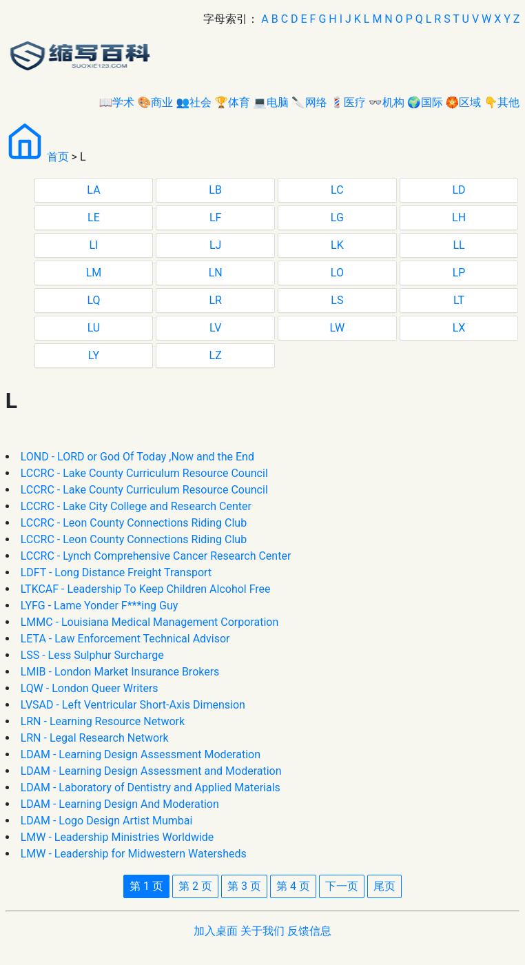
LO (337, 272)
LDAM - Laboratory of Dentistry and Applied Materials (150, 787)
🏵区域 (464, 102)
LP (459, 272)
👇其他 (501, 102)
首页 (58, 156)
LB (215, 189)
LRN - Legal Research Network (95, 737)
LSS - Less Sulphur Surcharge (92, 655)
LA (93, 189)
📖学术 (117, 102)
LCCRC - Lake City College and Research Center (136, 506)
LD (458, 189)
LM (94, 272)
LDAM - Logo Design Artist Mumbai (107, 820)
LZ (215, 355)
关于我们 (262, 930)
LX (459, 327)
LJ (215, 245)
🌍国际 (425, 102)
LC (337, 189)
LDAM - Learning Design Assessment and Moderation (151, 771)
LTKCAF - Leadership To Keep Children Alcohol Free (146, 589)
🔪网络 (309, 102)
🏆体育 (232, 102)
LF (215, 217)
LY (93, 355)
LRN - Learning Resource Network (103, 721)
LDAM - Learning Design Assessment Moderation (140, 754)
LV (215, 327)
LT (458, 300)
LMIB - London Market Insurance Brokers (120, 671)
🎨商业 (155, 102)
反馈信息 (309, 930)
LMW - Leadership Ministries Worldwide (117, 837)
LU (94, 327)
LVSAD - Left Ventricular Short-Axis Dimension (133, 704)
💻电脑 (271, 102)
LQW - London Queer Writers (89, 688)
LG (337, 217)
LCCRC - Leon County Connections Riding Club (134, 522)
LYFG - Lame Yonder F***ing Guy (99, 605)
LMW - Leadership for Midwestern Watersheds (134, 853)
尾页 (384, 886)
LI (93, 245)
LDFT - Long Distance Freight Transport (116, 572)
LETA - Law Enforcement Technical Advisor (125, 638)
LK (337, 245)
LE (94, 217)
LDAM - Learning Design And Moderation (120, 804)
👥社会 (194, 102)
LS (337, 300)
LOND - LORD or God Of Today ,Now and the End (137, 456)
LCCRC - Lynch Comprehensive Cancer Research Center (156, 555)
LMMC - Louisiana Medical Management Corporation (150, 622)
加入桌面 (216, 930)
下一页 (341, 886)
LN (216, 272)
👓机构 (386, 102)
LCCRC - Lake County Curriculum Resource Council (144, 473)
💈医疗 (348, 102)
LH (459, 217)
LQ (93, 300)
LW (336, 327)
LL (458, 245)
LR (215, 300)
